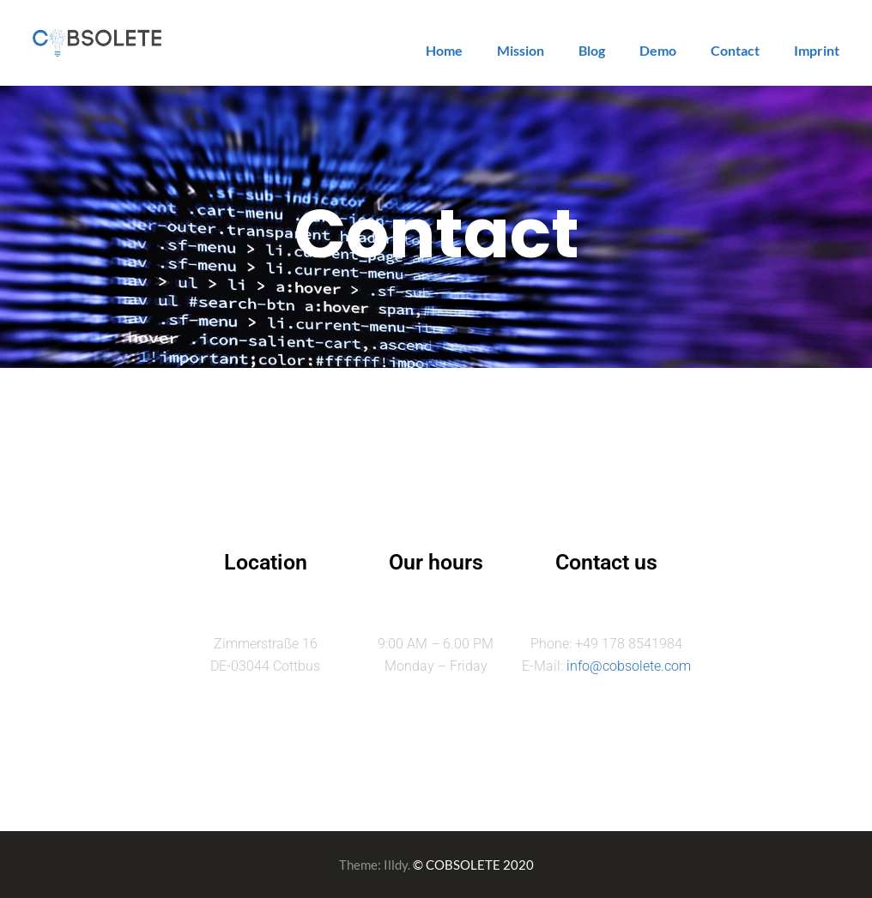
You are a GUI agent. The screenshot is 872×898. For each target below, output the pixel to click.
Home (444, 50)
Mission (520, 50)
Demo (657, 50)
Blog (591, 50)
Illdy (396, 864)
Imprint (816, 50)
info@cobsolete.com (628, 666)
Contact (735, 50)
